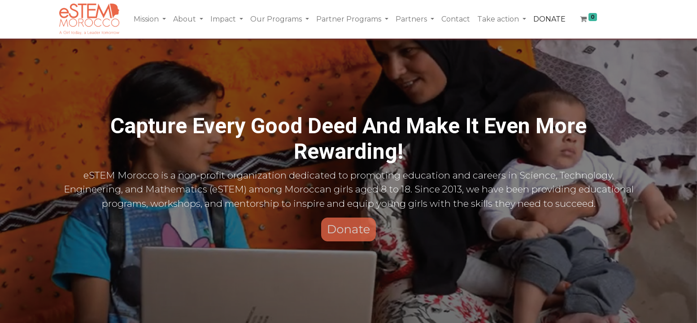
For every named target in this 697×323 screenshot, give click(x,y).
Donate (348, 229)
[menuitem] (456, 19)
